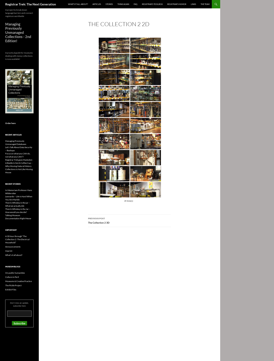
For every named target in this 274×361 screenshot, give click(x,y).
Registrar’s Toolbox (152, 4)
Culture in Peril (12, 277)
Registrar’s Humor (176, 4)
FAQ (135, 4)
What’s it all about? (78, 4)
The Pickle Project (13, 285)
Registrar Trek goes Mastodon (18, 160)
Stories (109, 4)
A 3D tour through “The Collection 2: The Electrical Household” (17, 239)
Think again (123, 4)
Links (193, 4)
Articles (96, 4)
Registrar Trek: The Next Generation (30, 4)
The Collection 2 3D (129, 220)
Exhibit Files (10, 289)
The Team (205, 4)
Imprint (8, 251)
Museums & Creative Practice (18, 281)
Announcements (12, 246)
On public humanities (15, 273)
